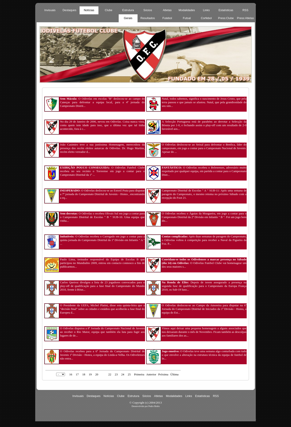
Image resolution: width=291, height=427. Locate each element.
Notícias (89, 10)
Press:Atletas (245, 18)
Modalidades (187, 10)
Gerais (128, 18)
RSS (245, 10)
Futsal (187, 18)
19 (90, 374)
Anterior (151, 374)
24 (122, 374)
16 (70, 374)
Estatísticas (225, 10)
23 (116, 374)
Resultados (147, 18)
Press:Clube (226, 18)
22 (109, 374)
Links (206, 10)
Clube (108, 10)
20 (96, 374)
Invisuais (49, 10)
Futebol (167, 18)
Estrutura (128, 10)
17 (77, 374)
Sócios (147, 10)
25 (129, 374)
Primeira (139, 374)
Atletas (167, 10)
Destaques (69, 10)
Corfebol (206, 18)
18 (83, 374)
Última (174, 374)
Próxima (163, 374)
